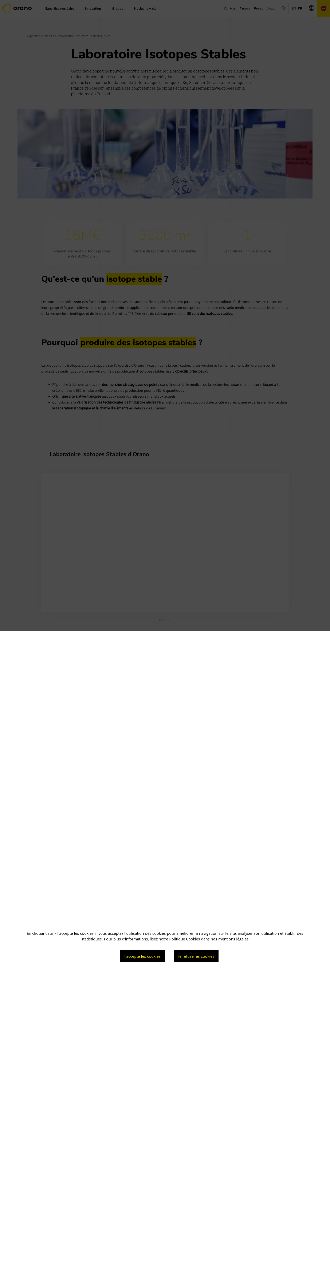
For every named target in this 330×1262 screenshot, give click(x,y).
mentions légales (233, 938)
